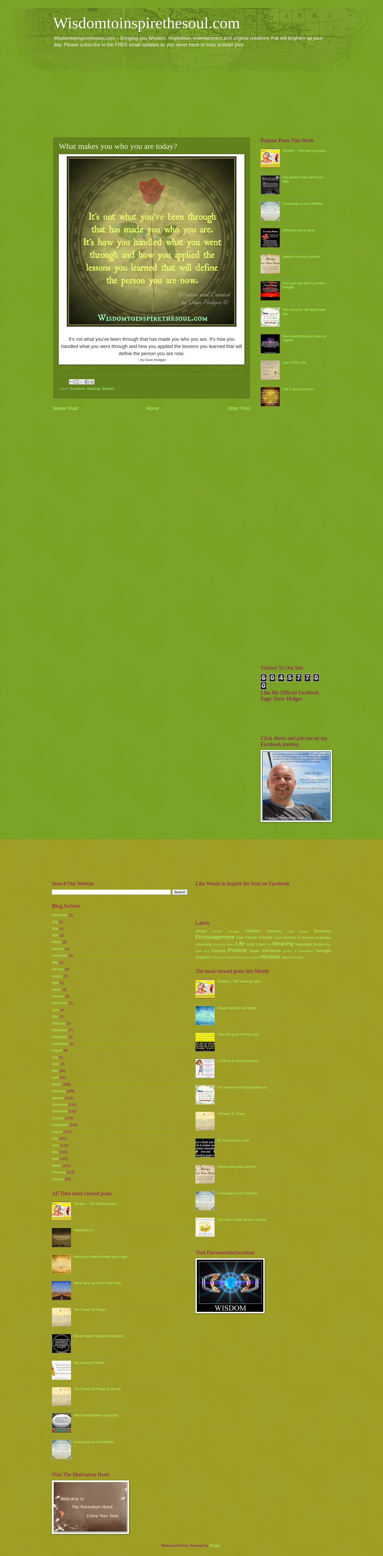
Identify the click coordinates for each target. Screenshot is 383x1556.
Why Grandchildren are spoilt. (96, 1415)
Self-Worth (271, 950)
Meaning (93, 389)
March (56, 942)
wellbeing (254, 957)
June (55, 1010)
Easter (303, 931)
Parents (218, 950)
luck (269, 944)
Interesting (203, 944)
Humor (290, 937)
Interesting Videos (224, 944)
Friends (265, 937)
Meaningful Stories (309, 944)
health (278, 937)
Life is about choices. (298, 389)
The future (218, 957)
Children (252, 931)
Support (202, 957)
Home (152, 408)
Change (233, 931)
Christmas (274, 931)
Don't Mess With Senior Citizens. (242, 1220)
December (60, 915)
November (60, 1037)
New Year (202, 951)
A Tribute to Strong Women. (238, 1061)
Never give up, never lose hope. (98, 1283)
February (59, 1023)
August (57, 976)
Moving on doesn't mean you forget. (101, 1257)
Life (240, 943)
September (60, 1044)
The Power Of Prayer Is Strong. (98, 1389)
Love (260, 944)
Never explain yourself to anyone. (99, 1336)
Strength (323, 950)
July (55, 922)
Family (251, 937)
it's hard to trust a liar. (233, 1140)
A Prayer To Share (231, 1114)
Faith (240, 938)
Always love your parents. (302, 257)
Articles (201, 931)
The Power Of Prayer (90, 1310)
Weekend (241, 957)
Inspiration (323, 938)
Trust (230, 957)
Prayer (254, 951)
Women (288, 957)
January (58, 949)
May (55, 929)
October (58, 1118)
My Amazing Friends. (90, 1363)
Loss (250, 944)
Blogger (215, 1545)
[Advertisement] (191, 92)
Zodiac (299, 957)
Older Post (238, 408)
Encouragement (214, 937)
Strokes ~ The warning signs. (304, 151)
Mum (328, 944)
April (55, 935)
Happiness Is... (85, 1230)
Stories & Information (298, 951)
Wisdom (108, 389)
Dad (290, 931)
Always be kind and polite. (237, 1008)
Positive (237, 950)
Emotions (78, 389)
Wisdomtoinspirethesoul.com (146, 23)
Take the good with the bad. (238, 1034)
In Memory (305, 938)
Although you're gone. (299, 230)
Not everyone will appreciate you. (242, 1087)
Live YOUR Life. (294, 363)
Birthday (218, 931)
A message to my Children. (302, 204)
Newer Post (65, 408)
